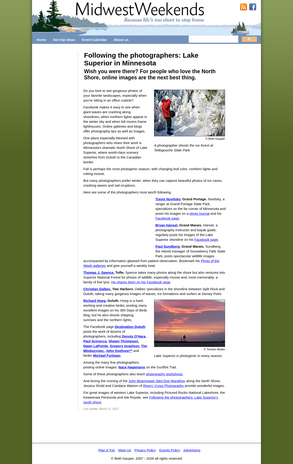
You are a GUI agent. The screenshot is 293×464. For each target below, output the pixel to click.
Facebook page (167, 218)
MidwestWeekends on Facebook (252, 7)
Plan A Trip (106, 450)
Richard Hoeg (94, 301)
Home (41, 40)
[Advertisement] (55, 119)
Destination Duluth (130, 327)
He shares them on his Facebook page (140, 282)
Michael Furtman (106, 355)
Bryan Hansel (166, 225)
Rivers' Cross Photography (163, 386)
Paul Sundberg (167, 246)
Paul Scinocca (95, 341)
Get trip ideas (64, 40)
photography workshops (164, 374)
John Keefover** (119, 351)
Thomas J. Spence (98, 272)
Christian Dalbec (96, 289)
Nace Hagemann (131, 367)
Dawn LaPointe (95, 346)
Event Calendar (94, 40)
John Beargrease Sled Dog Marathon (157, 381)
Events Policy (169, 450)
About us (121, 40)
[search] (213, 39)
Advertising (191, 450)
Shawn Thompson (123, 341)
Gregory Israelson (124, 346)
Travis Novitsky (167, 199)
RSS (243, 7)
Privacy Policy (145, 450)
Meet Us (124, 450)
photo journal (199, 213)
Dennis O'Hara (133, 336)
